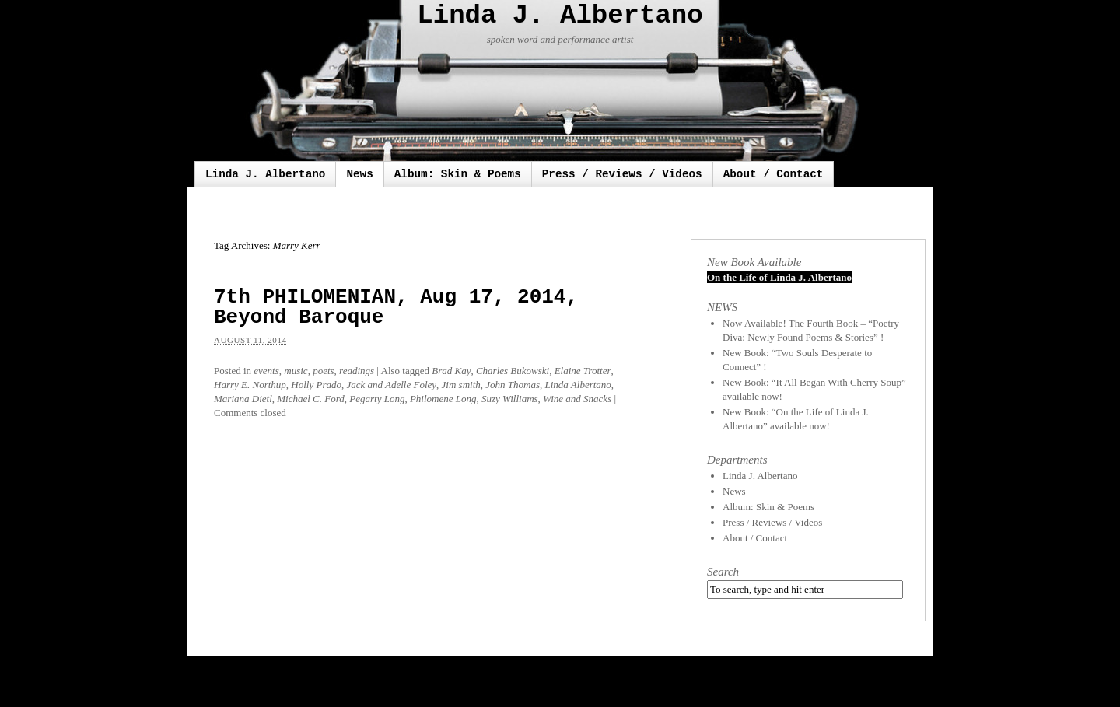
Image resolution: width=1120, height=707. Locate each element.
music (295, 370)
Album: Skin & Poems (457, 174)
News (359, 174)
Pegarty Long (376, 398)
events (266, 370)
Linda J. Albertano (559, 15)
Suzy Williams (509, 398)
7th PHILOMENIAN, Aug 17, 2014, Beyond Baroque (396, 307)
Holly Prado (316, 384)
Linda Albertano (577, 384)
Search (723, 571)
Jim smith (461, 384)
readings (356, 370)
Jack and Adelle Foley (391, 384)
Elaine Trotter (583, 370)
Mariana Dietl (243, 398)
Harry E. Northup (250, 384)
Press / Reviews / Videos (622, 174)
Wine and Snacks (577, 398)
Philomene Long (443, 398)
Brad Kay (451, 370)
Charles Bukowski (512, 370)
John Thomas (512, 384)
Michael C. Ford (311, 398)
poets (323, 370)
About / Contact (773, 174)
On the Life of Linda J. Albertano (779, 277)
